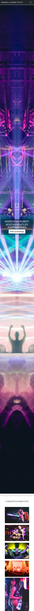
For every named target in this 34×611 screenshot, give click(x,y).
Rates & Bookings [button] (17, 231)
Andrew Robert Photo (12, 2)
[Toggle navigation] (30, 2)
